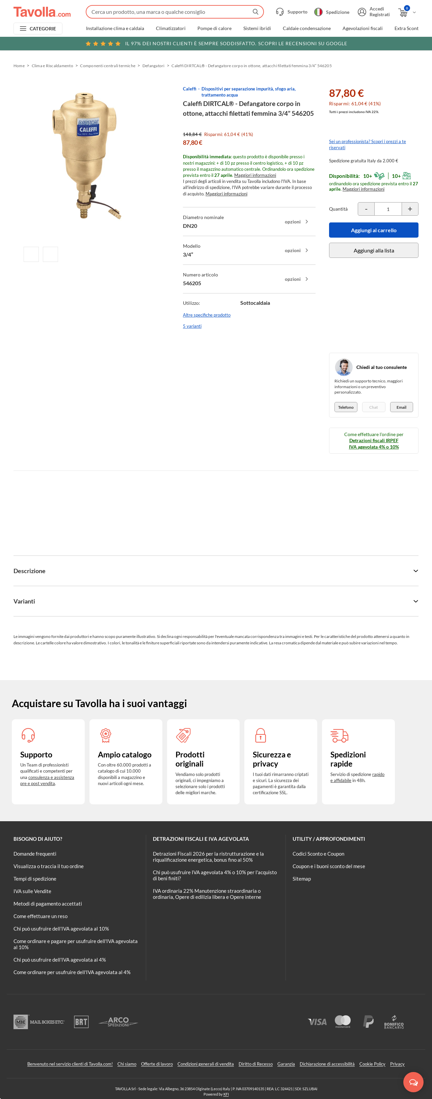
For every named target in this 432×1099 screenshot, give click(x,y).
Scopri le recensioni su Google (216, 43)
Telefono (346, 407)
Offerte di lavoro (157, 1064)
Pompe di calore (214, 28)
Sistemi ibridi (257, 28)
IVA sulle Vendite (32, 891)
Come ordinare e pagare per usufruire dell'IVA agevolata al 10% (76, 944)
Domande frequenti (35, 854)
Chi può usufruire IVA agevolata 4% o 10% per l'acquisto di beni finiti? (215, 875)
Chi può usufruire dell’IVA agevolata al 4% (60, 960)
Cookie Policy (372, 1064)
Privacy (397, 1064)
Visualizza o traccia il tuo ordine (49, 866)
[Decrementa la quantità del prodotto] (366, 209)
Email (401, 407)
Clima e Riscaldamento (52, 65)
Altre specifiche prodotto (207, 315)
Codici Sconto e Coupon (318, 854)
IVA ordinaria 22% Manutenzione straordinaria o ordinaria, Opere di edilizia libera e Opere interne (207, 894)
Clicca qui (375, 43)
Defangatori (153, 65)
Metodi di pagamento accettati (48, 904)
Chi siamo (126, 1064)
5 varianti (192, 326)
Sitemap (302, 879)
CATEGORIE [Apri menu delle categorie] (43, 28)
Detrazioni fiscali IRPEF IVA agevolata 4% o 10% (374, 443)
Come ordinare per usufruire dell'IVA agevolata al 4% (72, 972)
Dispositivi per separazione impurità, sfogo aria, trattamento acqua (248, 92)
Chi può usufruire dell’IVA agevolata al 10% (61, 929)
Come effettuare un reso (41, 916)
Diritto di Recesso (256, 1064)
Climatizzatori (171, 28)
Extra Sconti (407, 28)
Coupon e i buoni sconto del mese (329, 866)
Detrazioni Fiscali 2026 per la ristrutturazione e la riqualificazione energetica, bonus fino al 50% (208, 857)
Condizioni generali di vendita (206, 1064)
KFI (226, 1094)
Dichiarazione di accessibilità (327, 1064)
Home (19, 65)
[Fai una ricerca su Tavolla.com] (175, 12)
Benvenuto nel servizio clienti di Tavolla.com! (70, 1064)
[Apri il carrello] (407, 12)
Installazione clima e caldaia (115, 28)
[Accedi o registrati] (373, 12)
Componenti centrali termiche (107, 65)
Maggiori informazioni (255, 175)
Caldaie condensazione (307, 28)
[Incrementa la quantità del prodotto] (410, 209)
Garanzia (286, 1064)
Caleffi (189, 88)
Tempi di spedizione (35, 879)
